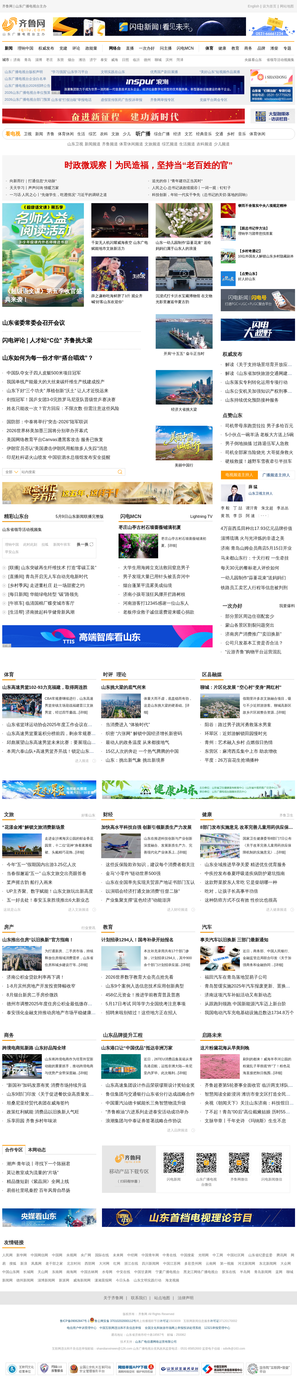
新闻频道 (92, 144)
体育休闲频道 (131, 144)
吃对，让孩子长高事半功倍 (231, 891)
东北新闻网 (267, 1263)
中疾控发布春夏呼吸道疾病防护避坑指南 (245, 873)
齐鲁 (50, 134)
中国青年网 (150, 1255)
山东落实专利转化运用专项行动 (256, 382)
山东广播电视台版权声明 (24, 72)
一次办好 (147, 48)
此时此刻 (30, 544)
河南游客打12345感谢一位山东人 (156, 603)
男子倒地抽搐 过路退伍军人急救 (257, 443)
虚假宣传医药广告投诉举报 (121, 100)
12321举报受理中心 (217, 1328)
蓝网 (278, 1272)
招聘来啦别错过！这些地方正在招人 (141, 1012)
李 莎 (237, 516)
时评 (108, 674)
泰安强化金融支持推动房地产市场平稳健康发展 (53, 1012)
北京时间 (74, 1263)
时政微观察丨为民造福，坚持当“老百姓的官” (148, 165)
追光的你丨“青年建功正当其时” (177, 181)
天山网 (43, 1272)
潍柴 (274, 48)
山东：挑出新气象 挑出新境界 (135, 760)
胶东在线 (229, 1272)
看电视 (12, 133)
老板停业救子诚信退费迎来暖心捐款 (158, 612)
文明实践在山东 (113, 72)
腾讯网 (281, 1255)
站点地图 (162, 1298)
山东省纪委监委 (260, 1255)
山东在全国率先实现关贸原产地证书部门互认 (150, 882)
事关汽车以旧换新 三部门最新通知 (234, 939)
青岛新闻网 (263, 1272)
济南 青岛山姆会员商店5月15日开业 (256, 548)
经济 (177, 134)
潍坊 (82, 60)
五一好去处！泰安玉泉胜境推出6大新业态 (48, 900)
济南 (16, 60)
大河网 (104, 1263)
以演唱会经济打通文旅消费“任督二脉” (143, 891)
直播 (130, 48)
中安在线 (123, 1272)
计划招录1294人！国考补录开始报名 (137, 939)
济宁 (93, 60)
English (253, 6)
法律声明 (186, 1298)
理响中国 (25, 48)
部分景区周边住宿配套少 (249, 616)
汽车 (207, 927)
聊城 (158, 60)
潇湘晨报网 (103, 1280)
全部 (8, 472)
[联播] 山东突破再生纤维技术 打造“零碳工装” (52, 567)
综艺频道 (170, 144)
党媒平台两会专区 (213, 100)
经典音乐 (204, 134)
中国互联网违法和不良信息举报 (120, 1328)
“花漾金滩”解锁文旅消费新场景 (33, 827)
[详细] (172, 545)
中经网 (132, 1255)
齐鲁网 (24, 26)
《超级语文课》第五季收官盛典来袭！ (43, 295)
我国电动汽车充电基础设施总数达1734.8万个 (249, 1012)
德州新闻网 (25, 1280)
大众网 (285, 1263)
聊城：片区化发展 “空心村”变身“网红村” (241, 687)
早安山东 (12, 552)
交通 (219, 134)
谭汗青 (252, 508)
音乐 (242, 134)
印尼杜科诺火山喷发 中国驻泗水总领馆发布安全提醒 (58, 457)
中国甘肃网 (142, 1272)
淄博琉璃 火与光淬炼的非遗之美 (252, 538)
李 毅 (225, 508)
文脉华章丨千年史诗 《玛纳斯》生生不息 (245, 1120)
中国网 (57, 1255)
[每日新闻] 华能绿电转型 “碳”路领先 (43, 594)
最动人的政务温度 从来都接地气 (137, 742)
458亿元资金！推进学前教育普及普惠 (143, 994)
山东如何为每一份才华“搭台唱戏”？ (47, 358)
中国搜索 (187, 1255)
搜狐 (13, 1263)
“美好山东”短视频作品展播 (220, 72)
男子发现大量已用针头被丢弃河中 (156, 576)
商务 (248, 48)
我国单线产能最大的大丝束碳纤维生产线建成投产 (56, 381)
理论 (121, 674)
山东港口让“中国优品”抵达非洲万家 (137, 1048)
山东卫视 (75, 144)
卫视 (28, 134)
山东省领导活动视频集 (22, 529)
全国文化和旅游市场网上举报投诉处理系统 (173, 1328)
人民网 (7, 1255)
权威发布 (46, 48)
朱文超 (267, 508)
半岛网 (245, 1272)
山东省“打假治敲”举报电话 (71, 100)
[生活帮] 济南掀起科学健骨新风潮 (41, 612)
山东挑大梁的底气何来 (123, 687)
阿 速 (250, 516)
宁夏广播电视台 (167, 1272)
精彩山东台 (16, 516)
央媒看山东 (253, 60)
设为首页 (269, 6)
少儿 (127, 134)
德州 (147, 60)
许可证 (164, 1321)
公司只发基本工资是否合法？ (254, 642)
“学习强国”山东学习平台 (69, 72)
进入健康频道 (276, 909)
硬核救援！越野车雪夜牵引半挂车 (258, 461)
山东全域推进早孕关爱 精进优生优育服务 (245, 864)
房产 (9, 927)
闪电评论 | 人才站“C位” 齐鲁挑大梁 (47, 340)
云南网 (211, 1263)
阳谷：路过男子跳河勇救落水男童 (238, 724)
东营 (60, 60)
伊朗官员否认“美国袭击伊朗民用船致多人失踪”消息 (57, 448)
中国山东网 (11, 1272)
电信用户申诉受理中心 (82, 1328)
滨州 (169, 60)
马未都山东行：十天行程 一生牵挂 (255, 558)
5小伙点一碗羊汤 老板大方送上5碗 (259, 434)
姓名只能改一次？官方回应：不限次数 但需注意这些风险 (63, 408)
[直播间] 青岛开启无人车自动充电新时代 (48, 576)
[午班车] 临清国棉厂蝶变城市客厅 (41, 603)
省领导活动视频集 (280, 60)
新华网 (21, 1255)
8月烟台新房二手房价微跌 (32, 994)
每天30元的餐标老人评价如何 (250, 567)
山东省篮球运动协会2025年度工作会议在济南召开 (56, 724)
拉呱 (45, 544)
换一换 (83, 544)
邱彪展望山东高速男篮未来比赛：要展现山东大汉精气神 (62, 742)
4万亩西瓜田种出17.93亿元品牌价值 (256, 528)
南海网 (71, 1272)
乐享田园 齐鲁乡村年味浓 (32, 1120)
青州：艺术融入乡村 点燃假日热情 (239, 742)
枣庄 (49, 60)
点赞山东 (232, 415)
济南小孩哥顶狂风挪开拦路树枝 (154, 594)
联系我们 (139, 1298)
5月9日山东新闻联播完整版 (80, 516)
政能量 (91, 48)
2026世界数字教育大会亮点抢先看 (139, 977)
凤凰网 (36, 1263)
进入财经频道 (177, 909)
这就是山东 (12, 909)
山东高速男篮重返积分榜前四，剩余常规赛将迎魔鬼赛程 (62, 733)
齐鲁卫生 (286, 815)
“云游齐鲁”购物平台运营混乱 (253, 651)
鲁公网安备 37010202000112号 (113, 1320)
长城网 (28, 1272)
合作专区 (14, 1149)
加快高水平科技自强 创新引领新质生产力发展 (146, 827)
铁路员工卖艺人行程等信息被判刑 (254, 587)
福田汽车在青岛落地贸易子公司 (236, 977)
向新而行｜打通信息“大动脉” (33, 181)
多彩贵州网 (193, 1263)
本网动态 (37, 1149)
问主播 (166, 48)
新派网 (64, 1280)
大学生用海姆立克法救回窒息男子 (156, 567)
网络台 (115, 48)
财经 (108, 814)
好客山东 (88, 815)
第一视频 (227, 1263)
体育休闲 (66, 134)
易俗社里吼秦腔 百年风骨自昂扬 (38, 1190)
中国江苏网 (171, 1263)
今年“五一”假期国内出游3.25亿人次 (41, 864)
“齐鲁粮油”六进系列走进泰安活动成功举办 (147, 1111)
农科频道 (204, 144)
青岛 (27, 60)
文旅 (115, 134)
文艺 (189, 134)
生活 (81, 134)
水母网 (107, 1272)
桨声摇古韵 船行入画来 (29, 882)
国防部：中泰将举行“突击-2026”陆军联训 (47, 421)
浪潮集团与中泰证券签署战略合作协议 (143, 1120)
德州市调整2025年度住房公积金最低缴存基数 (52, 1003)
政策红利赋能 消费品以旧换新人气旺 (43, 1111)
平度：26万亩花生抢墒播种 (232, 760)
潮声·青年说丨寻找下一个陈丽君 (38, 1163)
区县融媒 (212, 674)
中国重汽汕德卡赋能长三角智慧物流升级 (146, 1103)
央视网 (71, 1255)
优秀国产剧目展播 (164, 72)
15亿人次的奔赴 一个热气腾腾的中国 (142, 751)
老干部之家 (54, 1263)
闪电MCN (185, 48)
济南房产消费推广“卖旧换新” (253, 634)
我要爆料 (287, 606)
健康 (222, 48)
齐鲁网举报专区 (162, 100)
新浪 (23, 1263)
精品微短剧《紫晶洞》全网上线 (38, 1181)
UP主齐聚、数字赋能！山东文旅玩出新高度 (50, 891)
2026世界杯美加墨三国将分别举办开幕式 (47, 430)
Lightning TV (201, 516)
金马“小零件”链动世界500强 (133, 873)
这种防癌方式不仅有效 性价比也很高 (241, 900)
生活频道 (187, 144)
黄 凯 (225, 516)
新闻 (9, 48)
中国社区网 (235, 1255)
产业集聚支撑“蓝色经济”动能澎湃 (138, 900)
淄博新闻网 (46, 1280)
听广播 (143, 133)
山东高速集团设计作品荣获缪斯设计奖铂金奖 (150, 1085)
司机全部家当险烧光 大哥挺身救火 (259, 452)
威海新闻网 (82, 1280)
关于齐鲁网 (113, 1298)
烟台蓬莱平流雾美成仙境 (147, 585)
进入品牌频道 (177, 1130)
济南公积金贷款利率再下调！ (36, 977)
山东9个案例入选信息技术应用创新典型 (145, 986)
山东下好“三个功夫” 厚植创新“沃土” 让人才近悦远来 (58, 390)
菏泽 (179, 60)
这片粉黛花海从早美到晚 (224, 1048)
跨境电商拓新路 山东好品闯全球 (34, 1048)
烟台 (71, 60)
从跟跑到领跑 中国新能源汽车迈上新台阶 (245, 1003)
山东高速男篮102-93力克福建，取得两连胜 (44, 687)
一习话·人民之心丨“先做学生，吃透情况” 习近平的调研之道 (58, 195)
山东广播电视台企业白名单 (25, 79)
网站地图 (287, 6)
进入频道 (82, 761)
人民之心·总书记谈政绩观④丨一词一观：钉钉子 (191, 188)
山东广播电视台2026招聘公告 (27, 86)
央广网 (86, 1255)
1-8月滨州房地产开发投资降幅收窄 (41, 986)
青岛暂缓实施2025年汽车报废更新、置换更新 (250, 986)
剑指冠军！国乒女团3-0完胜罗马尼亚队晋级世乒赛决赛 (61, 399)
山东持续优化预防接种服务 (252, 400)
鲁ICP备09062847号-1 (75, 1321)
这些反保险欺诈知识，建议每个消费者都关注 (150, 864)
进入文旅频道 (78, 909)
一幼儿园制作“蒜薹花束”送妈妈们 (253, 577)
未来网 (118, 1255)
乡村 (231, 134)
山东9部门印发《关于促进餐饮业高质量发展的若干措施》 (64, 1094)
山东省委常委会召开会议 (33, 323)
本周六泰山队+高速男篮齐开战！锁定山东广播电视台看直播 (66, 751)
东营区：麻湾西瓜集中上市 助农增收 (241, 751)
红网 (116, 1263)
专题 (287, 48)
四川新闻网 (150, 1263)
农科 (104, 134)
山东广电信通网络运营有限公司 (156, 1341)
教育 (235, 48)
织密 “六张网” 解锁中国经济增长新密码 (144, 733)
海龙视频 (172, 1280)
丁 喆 (237, 508)
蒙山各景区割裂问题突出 (249, 625)
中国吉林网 (89, 1272)
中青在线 (169, 1255)
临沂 (136, 60)
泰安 (103, 60)
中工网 (218, 1255)
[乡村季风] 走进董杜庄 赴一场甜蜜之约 (46, 585)
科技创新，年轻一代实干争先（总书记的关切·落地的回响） (200, 195)
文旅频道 (152, 144)
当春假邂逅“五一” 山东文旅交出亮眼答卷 (47, 873)
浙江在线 (131, 1263)
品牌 (261, 48)
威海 (114, 60)
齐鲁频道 (110, 144)
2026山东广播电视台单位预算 (27, 93)
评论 (76, 48)
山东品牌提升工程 (123, 1035)
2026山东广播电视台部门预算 (27, 99)
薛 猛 (252, 487)
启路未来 (212, 1035)
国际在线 (102, 1255)
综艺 (93, 134)
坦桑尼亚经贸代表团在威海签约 (38, 1103)
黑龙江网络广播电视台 (200, 1272)
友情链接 (14, 1242)
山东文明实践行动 (147, 1280)
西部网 (90, 1263)
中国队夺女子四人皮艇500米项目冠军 (44, 372)
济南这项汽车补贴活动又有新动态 (238, 994)
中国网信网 (39, 1255)
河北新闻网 (246, 1263)
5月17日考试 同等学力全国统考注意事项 (146, 1003)
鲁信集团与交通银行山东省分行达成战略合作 (150, 1094)
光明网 (203, 1255)
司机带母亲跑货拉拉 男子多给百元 (259, 425)
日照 (125, 60)
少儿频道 (222, 144)
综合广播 (162, 134)
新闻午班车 (62, 544)
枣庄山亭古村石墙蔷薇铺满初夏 (150, 527)
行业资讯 (88, 928)
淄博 (38, 60)
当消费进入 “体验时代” (128, 724)
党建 (63, 48)
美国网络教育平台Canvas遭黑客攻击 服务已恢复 (55, 439)
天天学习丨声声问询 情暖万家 (34, 188)
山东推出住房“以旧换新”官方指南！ (38, 939)
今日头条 (123, 1280)
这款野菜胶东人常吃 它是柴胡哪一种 (241, 882)
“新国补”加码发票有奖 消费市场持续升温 (47, 1085)
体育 (209, 48)
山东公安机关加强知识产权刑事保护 (261, 391)
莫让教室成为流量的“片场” (33, 1172)
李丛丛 (283, 508)
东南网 (57, 1272)
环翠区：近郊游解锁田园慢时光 (236, 733)
